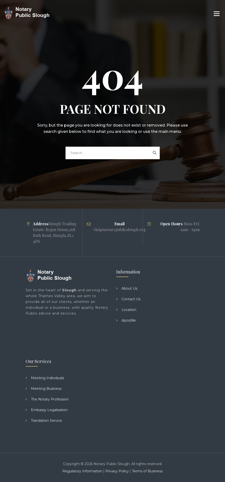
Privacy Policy (117, 471)
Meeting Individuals (47, 378)
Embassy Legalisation (49, 410)
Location (129, 310)
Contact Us (131, 299)
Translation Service (46, 420)
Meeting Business (46, 388)
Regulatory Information (82, 471)
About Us (129, 288)
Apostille (129, 320)
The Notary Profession (50, 399)
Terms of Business (147, 471)
